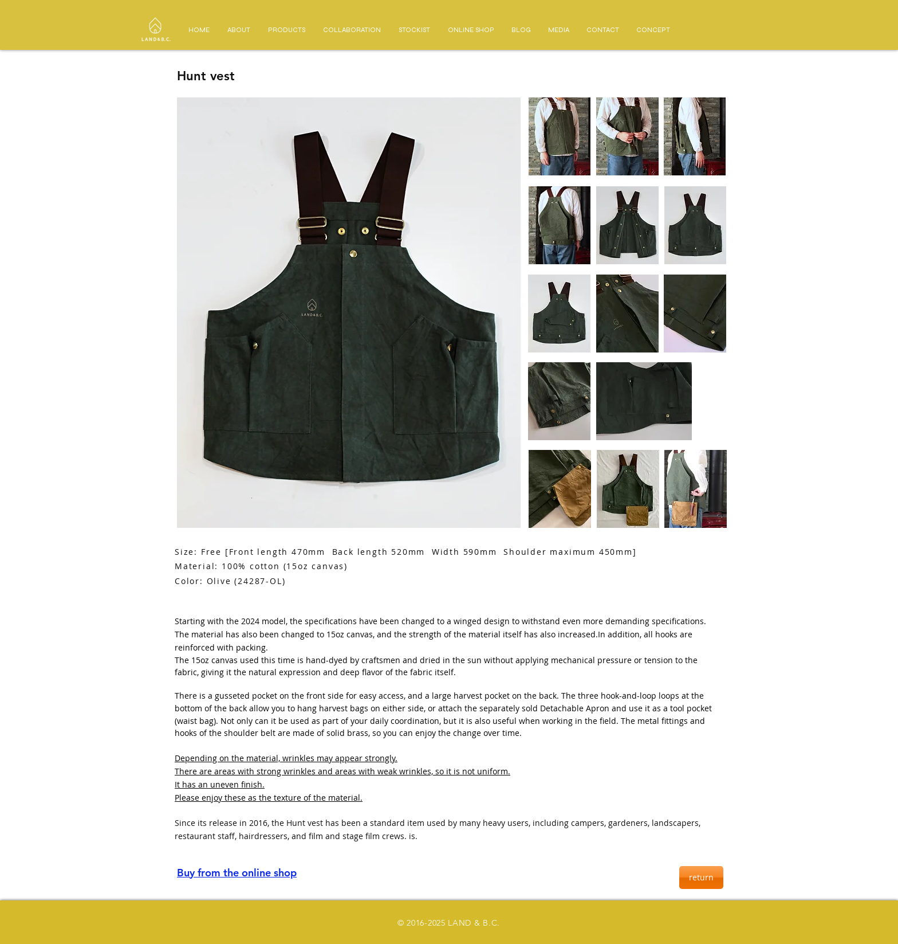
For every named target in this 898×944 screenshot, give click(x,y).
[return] (701, 877)
